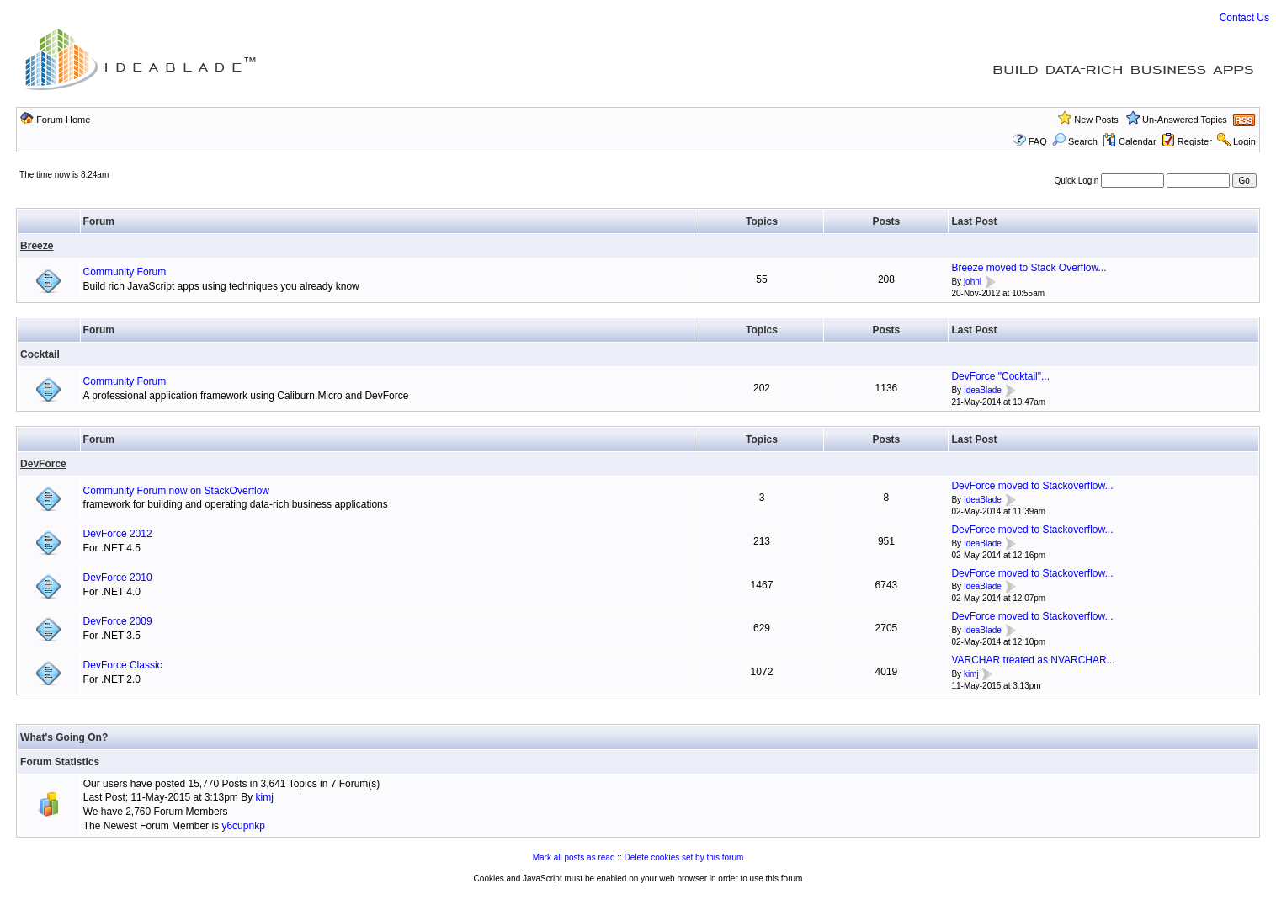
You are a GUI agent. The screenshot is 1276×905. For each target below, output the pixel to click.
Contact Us (1244, 18)
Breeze (36, 246)
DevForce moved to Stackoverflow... (1032, 486)
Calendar (1129, 141)
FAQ (1038, 141)
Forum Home (63, 119)
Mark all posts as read (574, 857)
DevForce (43, 464)
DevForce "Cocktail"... (1000, 376)
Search (1075, 141)
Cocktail (40, 354)
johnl (972, 281)
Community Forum (125, 272)
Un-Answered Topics (1184, 119)
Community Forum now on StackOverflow (176, 491)
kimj (971, 674)
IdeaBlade (983, 390)
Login (1244, 141)
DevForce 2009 (117, 621)
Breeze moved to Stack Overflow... (1028, 268)
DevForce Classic (122, 665)
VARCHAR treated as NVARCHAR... (1032, 660)
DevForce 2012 (117, 534)
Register (1195, 141)
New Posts (1096, 119)
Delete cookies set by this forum (684, 857)
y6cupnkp (242, 826)
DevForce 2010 (117, 577)
